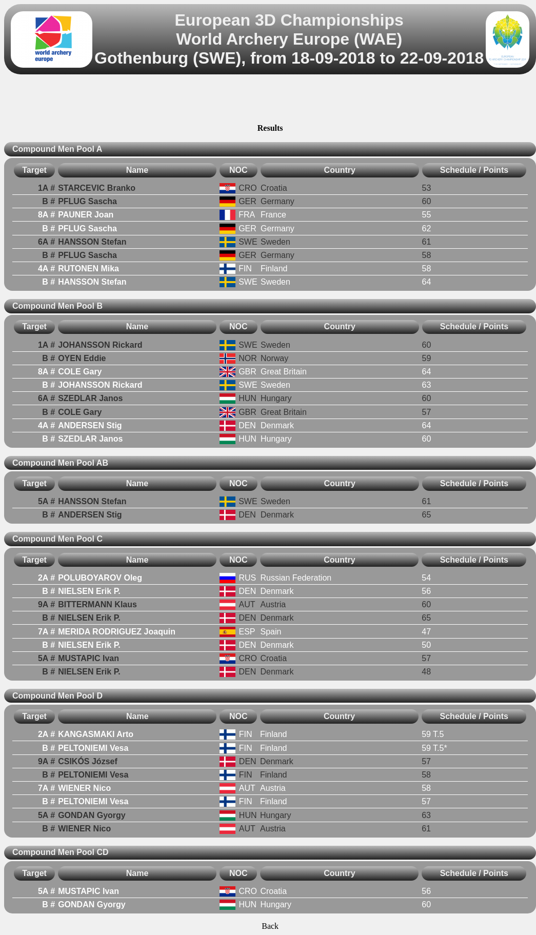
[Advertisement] (270, 100)
